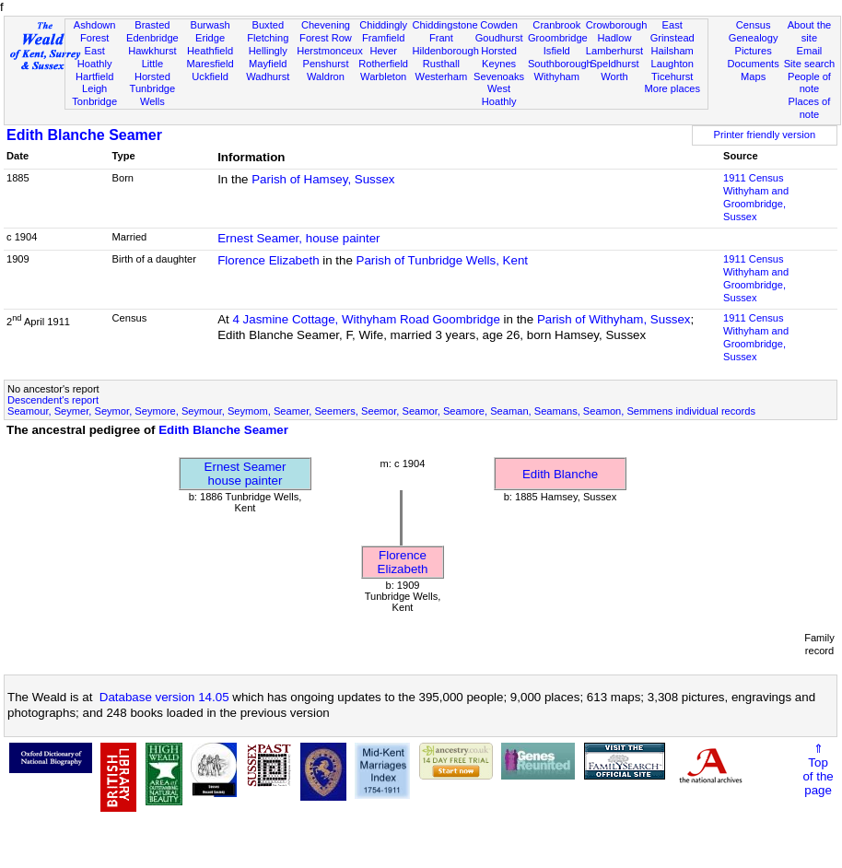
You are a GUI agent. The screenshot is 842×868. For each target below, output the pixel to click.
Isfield (557, 50)
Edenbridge (152, 37)
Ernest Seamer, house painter (298, 238)
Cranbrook (556, 24)
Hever (383, 50)
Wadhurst (267, 76)
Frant (441, 37)
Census (753, 24)
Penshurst (325, 63)
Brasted (152, 24)
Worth (614, 76)
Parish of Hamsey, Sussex (322, 179)
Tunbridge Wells (153, 95)
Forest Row (325, 37)
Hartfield (94, 76)
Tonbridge (94, 101)
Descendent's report (53, 399)
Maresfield (209, 63)
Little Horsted (152, 70)
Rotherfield (383, 63)
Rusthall (441, 63)
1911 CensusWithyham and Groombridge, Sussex (756, 197)
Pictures (753, 50)
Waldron (326, 76)
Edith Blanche (560, 474)
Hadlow (614, 37)
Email (810, 50)
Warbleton (383, 76)
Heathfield (210, 50)
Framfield (383, 37)
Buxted (267, 24)
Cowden (499, 24)
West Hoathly (499, 95)
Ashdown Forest (95, 31)
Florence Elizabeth (268, 260)
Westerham (441, 76)
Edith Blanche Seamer (84, 135)
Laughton (672, 63)
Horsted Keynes (499, 57)
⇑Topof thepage (817, 769)
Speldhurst (614, 63)
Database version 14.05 (164, 697)
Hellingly (268, 50)
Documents (753, 63)
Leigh (94, 88)
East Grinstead (672, 31)
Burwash (209, 24)
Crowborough (617, 24)
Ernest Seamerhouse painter (246, 473)
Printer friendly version (765, 134)
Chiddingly (383, 24)
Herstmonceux (330, 50)
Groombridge (558, 37)
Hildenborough (446, 50)
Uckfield (210, 76)
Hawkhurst (152, 50)
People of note (809, 83)
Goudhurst (499, 37)
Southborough (560, 63)
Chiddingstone (445, 24)
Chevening (325, 24)
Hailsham (672, 50)
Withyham (556, 76)
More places (672, 88)
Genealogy (753, 37)
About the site (810, 31)
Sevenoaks (499, 76)
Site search (810, 63)
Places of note (810, 108)
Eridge (210, 37)
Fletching (267, 37)
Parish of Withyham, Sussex (614, 319)
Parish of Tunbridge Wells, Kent (442, 260)
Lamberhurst (614, 50)
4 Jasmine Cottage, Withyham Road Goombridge (365, 319)
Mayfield (268, 63)
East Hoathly (94, 57)
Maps (753, 76)
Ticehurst (672, 76)
